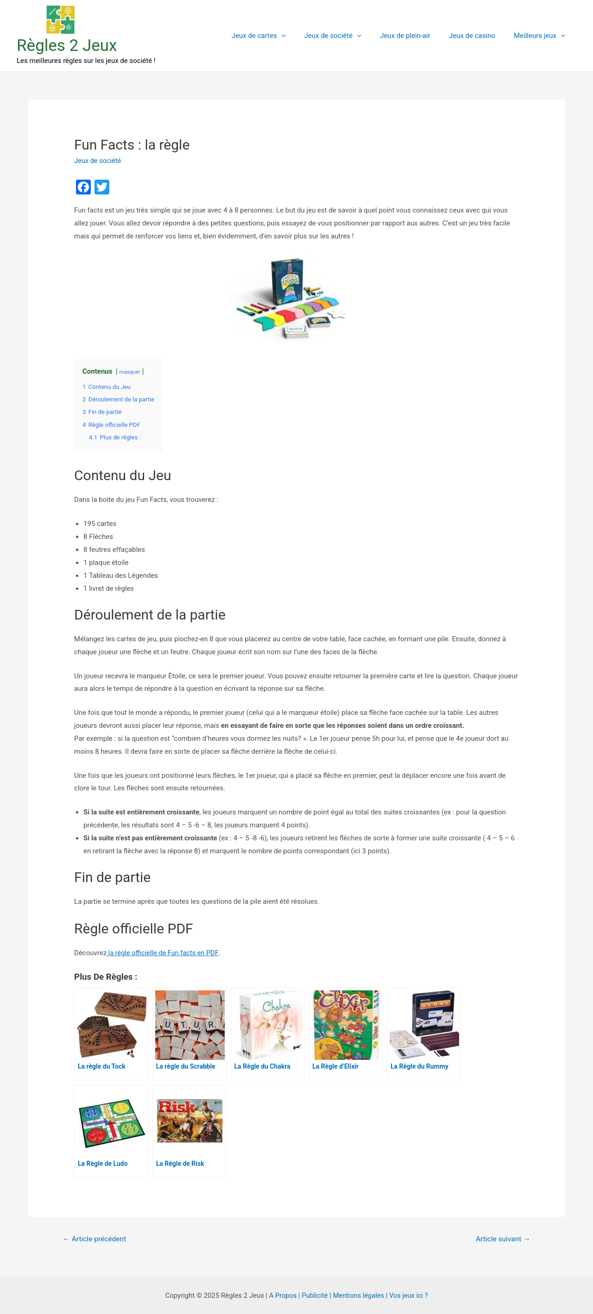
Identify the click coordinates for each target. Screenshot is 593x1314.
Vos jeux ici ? (410, 1295)
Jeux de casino (479, 35)
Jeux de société (349, 35)
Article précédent (95, 1238)
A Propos (281, 1295)
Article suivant (502, 1238)
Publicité (314, 1295)
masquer (130, 372)
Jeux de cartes (279, 35)
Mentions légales (358, 1295)
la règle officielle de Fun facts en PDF (164, 952)
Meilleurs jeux (542, 35)
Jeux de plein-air (416, 35)
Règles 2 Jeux (67, 45)
